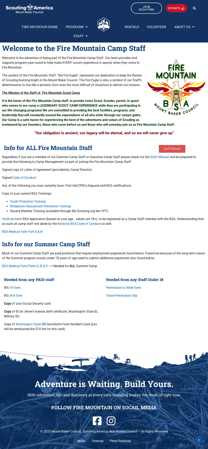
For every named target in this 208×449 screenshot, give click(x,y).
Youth (6, 219)
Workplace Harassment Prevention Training (40, 206)
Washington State (28, 324)
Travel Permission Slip (121, 295)
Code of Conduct (24, 178)
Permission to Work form (123, 288)
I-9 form (15, 288)
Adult (18, 219)
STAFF (81, 36)
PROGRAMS (77, 26)
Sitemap (98, 441)
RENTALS (132, 27)
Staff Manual (159, 157)
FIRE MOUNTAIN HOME (40, 27)
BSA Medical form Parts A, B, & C (25, 266)
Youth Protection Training (28, 201)
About (81, 441)
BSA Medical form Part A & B (22, 232)
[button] (194, 8)
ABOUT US (184, 26)
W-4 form (16, 295)
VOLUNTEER (156, 27)
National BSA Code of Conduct (79, 224)
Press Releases (120, 441)
